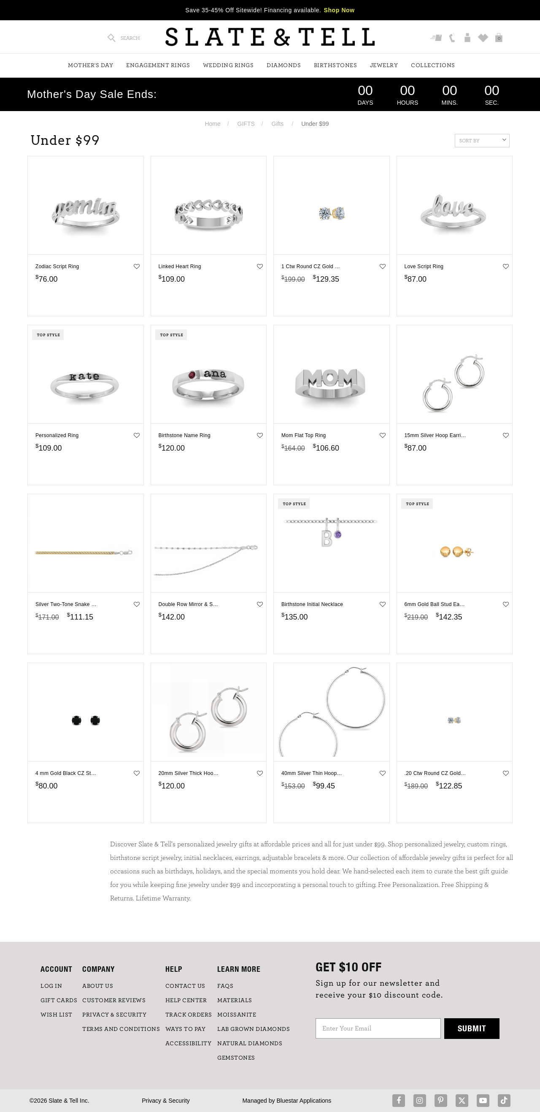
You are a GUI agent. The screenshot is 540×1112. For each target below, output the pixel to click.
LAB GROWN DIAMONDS (253, 1029)
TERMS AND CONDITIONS (121, 1029)
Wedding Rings (228, 65)
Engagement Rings (158, 65)
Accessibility (188, 1044)
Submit (472, 1028)
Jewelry (384, 65)
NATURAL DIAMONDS (249, 1044)
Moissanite (236, 1015)
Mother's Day (90, 65)
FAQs (225, 986)
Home (212, 123)
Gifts (278, 123)
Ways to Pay (185, 1029)
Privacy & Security (166, 1100)
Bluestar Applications (303, 1100)
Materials (234, 1000)
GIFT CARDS (58, 1000)
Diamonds (284, 65)
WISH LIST (56, 1015)
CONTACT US (185, 986)
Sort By (482, 140)
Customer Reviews (114, 1000)
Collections (433, 65)
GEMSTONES (236, 1058)
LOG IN (51, 986)
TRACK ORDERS (188, 1015)
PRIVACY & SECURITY (114, 1015)
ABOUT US (97, 986)
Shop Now (339, 10)
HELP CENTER (186, 1000)
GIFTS (246, 123)
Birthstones (335, 65)
